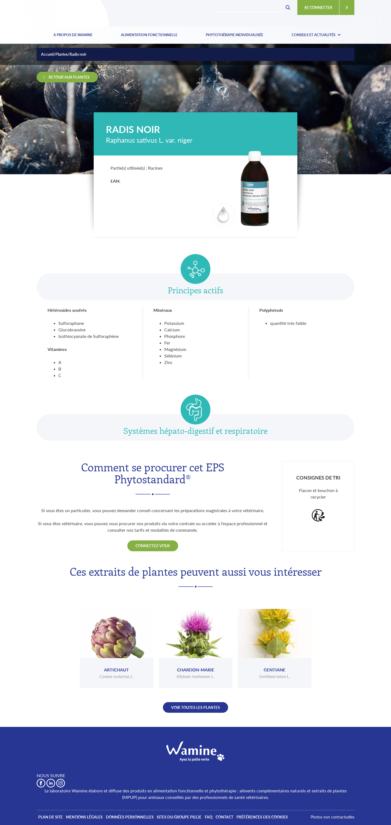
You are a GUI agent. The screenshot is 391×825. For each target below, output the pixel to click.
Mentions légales (87, 817)
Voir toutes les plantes (195, 707)
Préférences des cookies (276, 817)
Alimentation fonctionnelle (149, 35)
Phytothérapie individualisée (234, 35)
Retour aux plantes (69, 77)
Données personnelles (135, 817)
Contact (236, 817)
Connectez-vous (152, 545)
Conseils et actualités (313, 35)
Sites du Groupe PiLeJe (187, 817)
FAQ (218, 817)
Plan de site (51, 817)
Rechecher (287, 8)
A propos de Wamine (72, 35)
